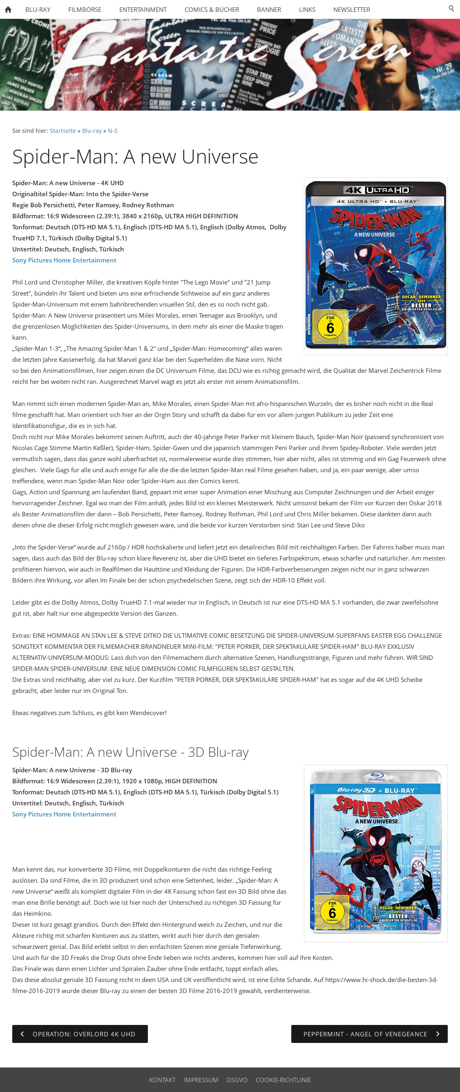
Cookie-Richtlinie (283, 1080)
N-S (113, 131)
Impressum (201, 1080)
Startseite (63, 131)
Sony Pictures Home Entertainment (64, 260)
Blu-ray (92, 131)
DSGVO (237, 1080)
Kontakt (162, 1080)
